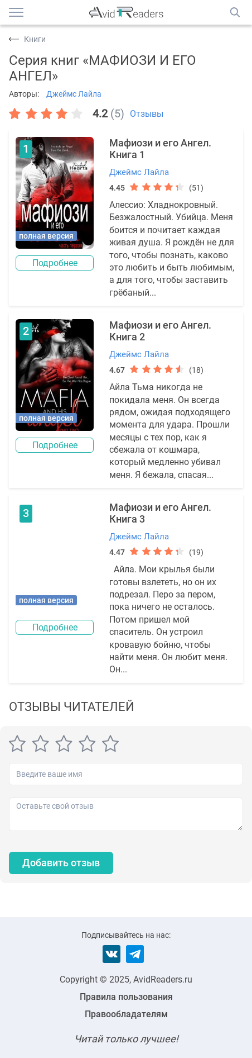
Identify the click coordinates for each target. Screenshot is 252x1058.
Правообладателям (126, 1014)
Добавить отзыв (61, 863)
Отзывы (146, 113)
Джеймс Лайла (73, 93)
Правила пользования (126, 996)
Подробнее (54, 263)
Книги (35, 39)
